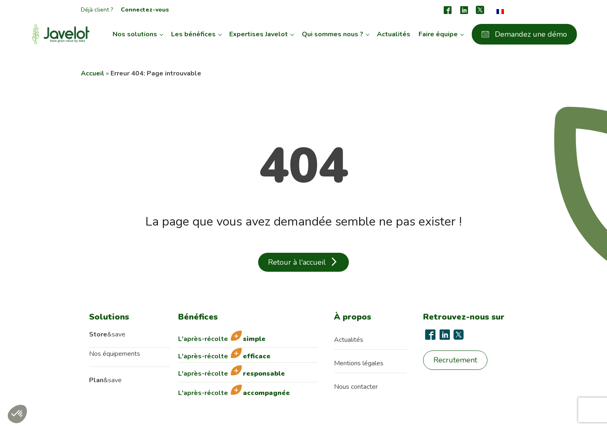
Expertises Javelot (258, 34)
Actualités (393, 34)
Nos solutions (135, 34)
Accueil (92, 73)
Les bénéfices (193, 34)
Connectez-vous (145, 10)
